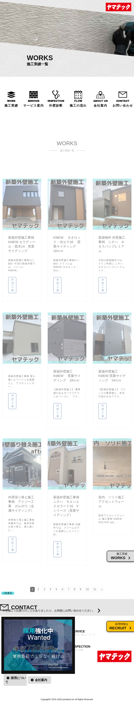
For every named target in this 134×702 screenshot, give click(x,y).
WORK (11, 104)
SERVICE (33, 104)
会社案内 (41, 680)
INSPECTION (56, 104)
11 (94, 593)
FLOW (78, 104)
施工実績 (122, 556)
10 (87, 593)
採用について (15, 680)
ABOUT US (100, 104)
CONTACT (123, 104)
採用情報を (121, 626)
